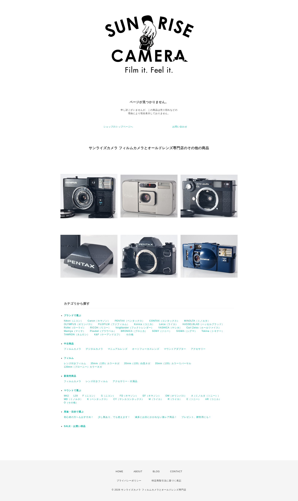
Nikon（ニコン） (73, 320)
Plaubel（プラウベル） (103, 331)
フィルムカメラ (72, 349)
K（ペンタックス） (98, 399)
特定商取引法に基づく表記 (166, 480)
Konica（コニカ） (144, 324)
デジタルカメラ (94, 349)
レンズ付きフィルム (75, 363)
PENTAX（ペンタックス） (130, 320)
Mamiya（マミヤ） (74, 331)
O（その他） (71, 402)
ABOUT (138, 471)
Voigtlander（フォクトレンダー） (134, 327)
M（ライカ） (156, 399)
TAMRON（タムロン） (77, 334)
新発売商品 (70, 376)
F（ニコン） (89, 395)
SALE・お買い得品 (75, 426)
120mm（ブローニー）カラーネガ (83, 367)
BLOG (156, 471)
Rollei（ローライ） (75, 327)
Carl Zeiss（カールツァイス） (203, 327)
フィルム (69, 358)
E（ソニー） (194, 399)
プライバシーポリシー (129, 480)
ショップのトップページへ (118, 126)
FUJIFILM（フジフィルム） (113, 324)
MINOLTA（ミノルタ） (197, 320)
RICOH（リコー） (100, 327)
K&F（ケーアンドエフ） (107, 334)
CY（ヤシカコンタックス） (128, 399)
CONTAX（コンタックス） (164, 320)
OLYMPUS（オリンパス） (79, 324)
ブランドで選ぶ (72, 315)
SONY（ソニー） (162, 331)
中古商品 (69, 343)
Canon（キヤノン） (99, 320)
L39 (76, 395)
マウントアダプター (175, 349)
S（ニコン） (108, 395)
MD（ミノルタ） (73, 399)
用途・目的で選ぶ (74, 411)
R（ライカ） (175, 399)
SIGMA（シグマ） (186, 331)
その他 (129, 334)
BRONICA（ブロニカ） (134, 331)
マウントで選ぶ (72, 390)
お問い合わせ (179, 126)
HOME (119, 471)
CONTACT (176, 471)
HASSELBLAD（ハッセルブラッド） (203, 324)
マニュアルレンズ (118, 349)
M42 (66, 395)
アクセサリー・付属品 (125, 381)
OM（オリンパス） (176, 395)
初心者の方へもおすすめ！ (79, 417)
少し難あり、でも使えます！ (114, 417)
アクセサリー (198, 349)
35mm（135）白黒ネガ (137, 363)
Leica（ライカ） (168, 324)
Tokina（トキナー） (212, 331)
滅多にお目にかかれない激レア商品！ (156, 417)
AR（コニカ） (213, 399)
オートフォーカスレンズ (145, 349)
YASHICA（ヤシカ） (170, 327)
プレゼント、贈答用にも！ (196, 417)
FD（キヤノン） (129, 395)
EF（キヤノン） (152, 395)
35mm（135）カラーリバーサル (173, 363)
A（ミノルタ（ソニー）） (205, 395)
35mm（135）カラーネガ (105, 363)
